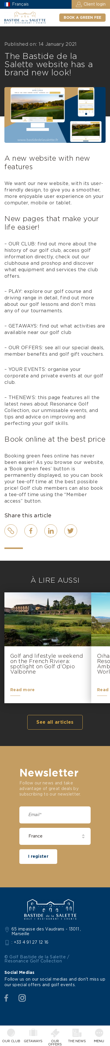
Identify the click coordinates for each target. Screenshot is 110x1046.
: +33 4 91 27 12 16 (30, 942)
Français (20, 4)
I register (38, 857)
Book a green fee (82, 17)
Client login (95, 4)
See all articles (54, 722)
